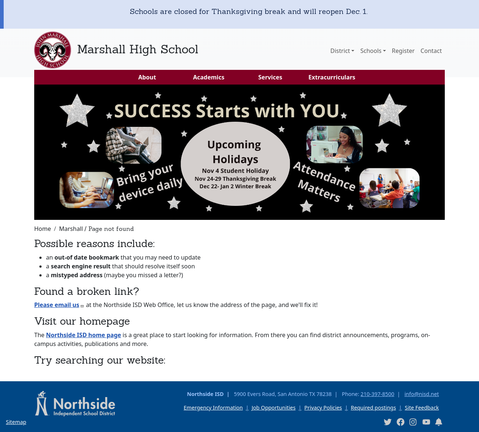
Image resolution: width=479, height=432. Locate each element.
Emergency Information (213, 407)
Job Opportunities (273, 407)
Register (403, 51)
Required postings (373, 407)
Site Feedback (422, 407)
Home (42, 229)
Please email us (59, 305)
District (340, 51)
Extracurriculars (331, 77)
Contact (431, 51)
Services (270, 77)
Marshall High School (137, 49)
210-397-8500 (377, 393)
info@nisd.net (421, 393)
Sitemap (16, 421)
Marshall (71, 229)
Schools (371, 51)
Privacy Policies (323, 407)
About (147, 77)
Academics (208, 77)
